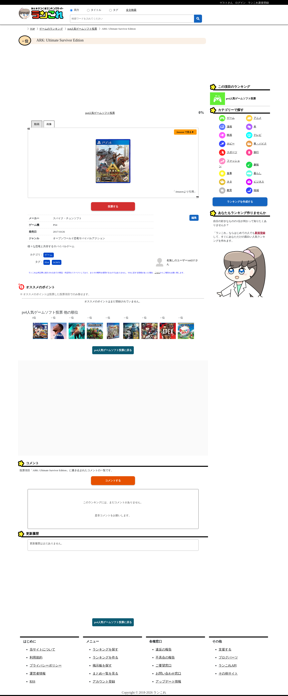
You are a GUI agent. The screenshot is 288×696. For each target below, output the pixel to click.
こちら (157, 273)
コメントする (113, 480)
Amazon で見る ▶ (185, 132)
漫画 (225, 126)
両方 (76, 9)
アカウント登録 (104, 681)
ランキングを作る (105, 657)
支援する (225, 649)
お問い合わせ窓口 (168, 673)
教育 (225, 190)
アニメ (254, 117)
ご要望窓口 (164, 665)
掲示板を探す (102, 665)
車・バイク (256, 143)
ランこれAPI (228, 665)
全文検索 (131, 9)
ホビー (227, 143)
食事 (225, 173)
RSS (32, 681)
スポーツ (228, 152)
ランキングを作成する (240, 201)
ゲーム (48, 254)
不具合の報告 (165, 657)
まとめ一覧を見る (105, 673)
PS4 (47, 262)
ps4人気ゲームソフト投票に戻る (113, 350)
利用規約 (36, 657)
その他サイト (228, 673)
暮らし (254, 173)
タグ (115, 9)
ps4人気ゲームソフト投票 (82, 28)
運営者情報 (38, 673)
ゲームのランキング (51, 28)
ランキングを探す (105, 649)
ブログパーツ (228, 657)
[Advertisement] (113, 77)
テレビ (254, 134)
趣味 (252, 164)
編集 (194, 217)
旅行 (252, 152)
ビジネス (255, 181)
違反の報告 (164, 649)
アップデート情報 (168, 681)
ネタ (225, 181)
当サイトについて (42, 649)
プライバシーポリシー (46, 665)
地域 (252, 190)
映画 (225, 134)
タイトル (96, 9)
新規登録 (260, 232)
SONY (56, 262)
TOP (32, 28)
